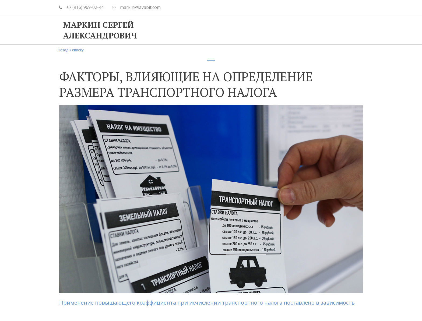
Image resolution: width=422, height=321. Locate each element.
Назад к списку (71, 50)
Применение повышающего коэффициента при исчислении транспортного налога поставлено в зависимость (208, 302)
